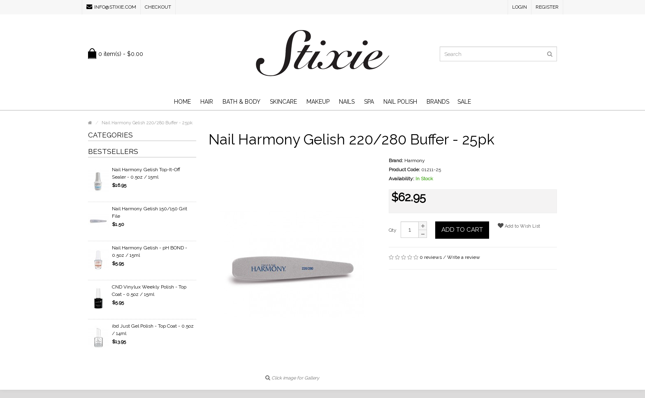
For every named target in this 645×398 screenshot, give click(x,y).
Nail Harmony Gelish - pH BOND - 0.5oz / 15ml (149, 251)
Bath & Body (241, 101)
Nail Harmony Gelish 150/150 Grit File (149, 212)
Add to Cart (462, 229)
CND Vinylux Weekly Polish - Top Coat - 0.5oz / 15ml (149, 290)
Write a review (463, 257)
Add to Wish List (519, 226)
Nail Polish (400, 101)
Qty (393, 230)
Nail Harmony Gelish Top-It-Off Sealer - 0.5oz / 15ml (146, 173)
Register (547, 7)
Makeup (317, 101)
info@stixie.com (111, 7)
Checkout (158, 7)
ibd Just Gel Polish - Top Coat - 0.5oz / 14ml (153, 329)
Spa (369, 101)
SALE (464, 101)
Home (182, 101)
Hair (206, 101)
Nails (347, 101)
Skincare (283, 101)
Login (519, 7)
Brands (438, 101)
